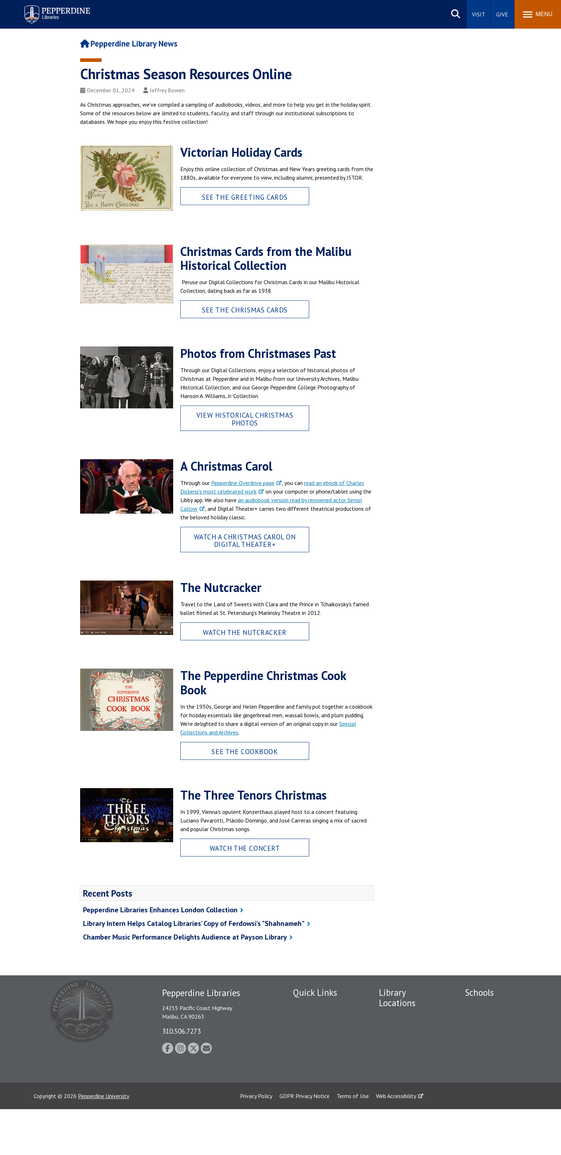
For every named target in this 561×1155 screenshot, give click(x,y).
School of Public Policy (492, 1085)
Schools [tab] (479, 992)
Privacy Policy (256, 1141)
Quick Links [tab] (315, 992)
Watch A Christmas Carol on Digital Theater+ (245, 540)
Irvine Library (394, 1048)
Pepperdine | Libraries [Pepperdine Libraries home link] (48, 7)
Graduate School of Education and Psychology (488, 1066)
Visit (478, 14)
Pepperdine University (103, 1141)
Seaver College (483, 1006)
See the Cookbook (244, 751)
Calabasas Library (400, 1073)
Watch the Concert (245, 848)
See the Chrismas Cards (245, 309)
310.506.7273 (181, 1031)
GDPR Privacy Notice (304, 1141)
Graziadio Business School (487, 1042)
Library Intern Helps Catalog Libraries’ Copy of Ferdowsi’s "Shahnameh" (193, 923)
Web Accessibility (396, 1141)
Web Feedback (310, 1083)
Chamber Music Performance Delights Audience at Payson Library (185, 937)
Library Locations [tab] (397, 998)
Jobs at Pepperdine (315, 1070)
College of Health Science (486, 1109)
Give (502, 14)
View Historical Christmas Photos (244, 419)
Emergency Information (321, 1050)
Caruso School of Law (491, 1018)
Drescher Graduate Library (401, 1032)
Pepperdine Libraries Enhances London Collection (160, 909)
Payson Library (396, 1016)
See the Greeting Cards (245, 197)
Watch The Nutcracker (245, 632)
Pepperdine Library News (128, 43)
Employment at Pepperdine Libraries (317, 1010)
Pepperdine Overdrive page (242, 482)
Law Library (393, 1086)
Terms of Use (353, 1141)
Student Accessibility (317, 1038)
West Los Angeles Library (409, 1061)
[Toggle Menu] (537, 14)
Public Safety (309, 1026)
